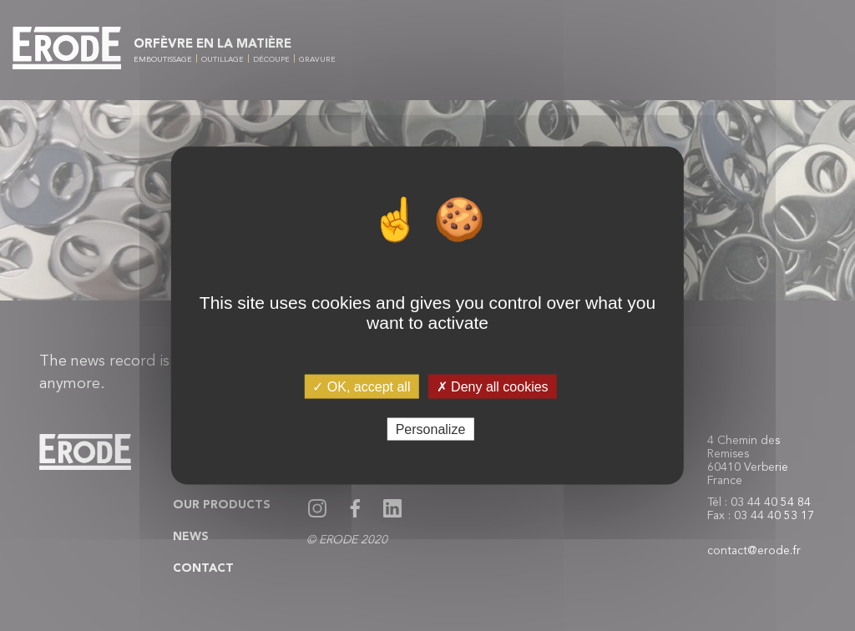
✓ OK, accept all (361, 387)
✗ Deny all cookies (493, 387)
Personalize (431, 429)
